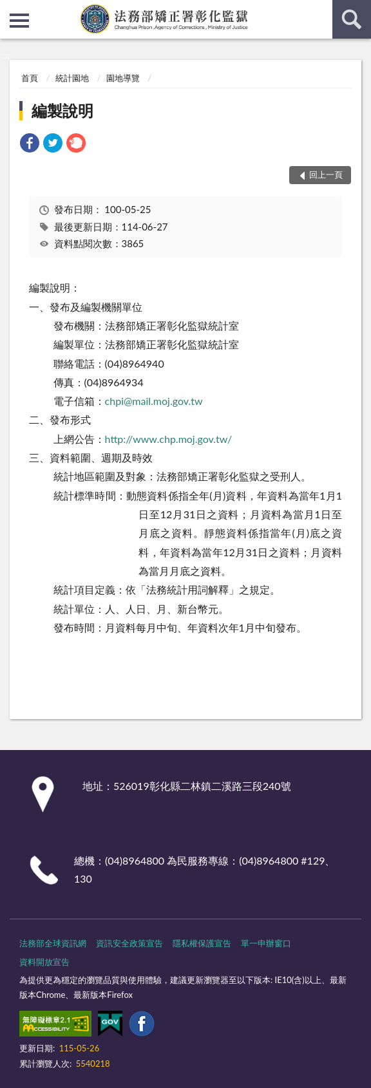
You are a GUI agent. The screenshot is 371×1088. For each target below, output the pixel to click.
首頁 (29, 78)
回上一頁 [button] (326, 174)
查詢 (351, 19)
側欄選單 (19, 21)
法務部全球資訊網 (52, 943)
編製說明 (62, 110)
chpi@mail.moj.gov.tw (154, 401)
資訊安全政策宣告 (129, 943)
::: (10, 10)
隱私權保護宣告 (202, 943)
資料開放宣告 (44, 962)
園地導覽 (123, 78)
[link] (29, 144)
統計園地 (72, 78)
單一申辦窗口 (266, 943)
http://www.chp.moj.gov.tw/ (169, 439)
